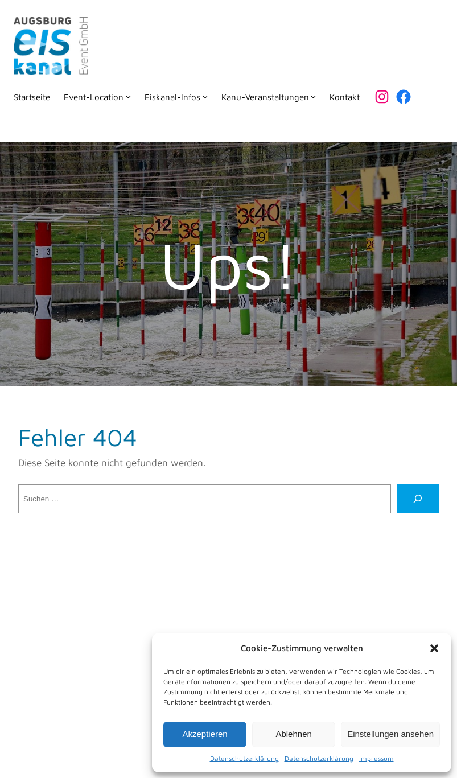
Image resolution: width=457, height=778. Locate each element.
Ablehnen (293, 734)
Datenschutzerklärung (244, 758)
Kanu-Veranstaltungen (265, 97)
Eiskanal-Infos (172, 97)
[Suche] (418, 498)
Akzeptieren (204, 734)
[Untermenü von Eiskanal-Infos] (205, 96)
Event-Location (93, 97)
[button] (434, 648)
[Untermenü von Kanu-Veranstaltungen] (313, 96)
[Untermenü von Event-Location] (128, 96)
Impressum (376, 758)
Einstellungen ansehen (390, 734)
